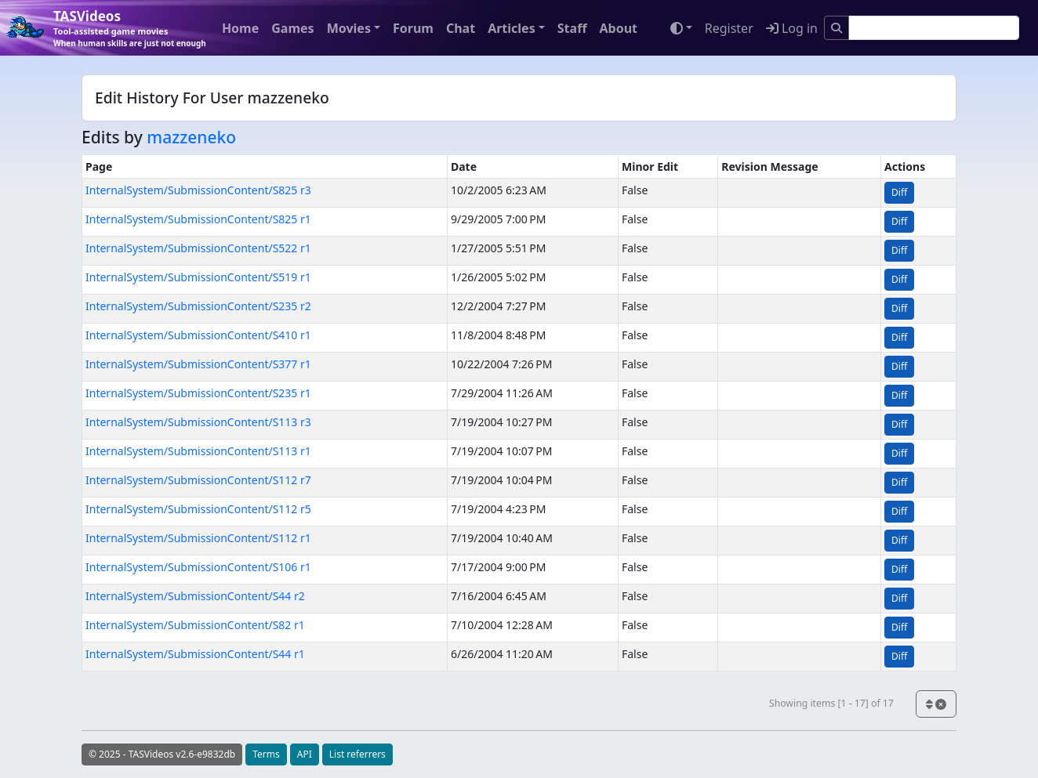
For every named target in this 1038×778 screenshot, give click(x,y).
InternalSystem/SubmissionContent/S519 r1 (198, 277)
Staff (572, 28)
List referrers (357, 754)
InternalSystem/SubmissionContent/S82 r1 (195, 624)
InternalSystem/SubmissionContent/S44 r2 (195, 595)
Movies (349, 28)
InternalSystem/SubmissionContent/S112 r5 (198, 508)
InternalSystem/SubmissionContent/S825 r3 (198, 190)
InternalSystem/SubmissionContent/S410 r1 (198, 334)
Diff (899, 192)
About (618, 28)
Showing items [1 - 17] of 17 (831, 703)
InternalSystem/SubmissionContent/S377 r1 (198, 363)
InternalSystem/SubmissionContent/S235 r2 (198, 306)
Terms (266, 754)
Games (292, 28)
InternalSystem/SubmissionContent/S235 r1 (198, 392)
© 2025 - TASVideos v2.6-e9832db (162, 754)
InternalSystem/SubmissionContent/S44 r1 (195, 653)
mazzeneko (191, 137)
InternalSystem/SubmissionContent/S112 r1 (198, 537)
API (304, 754)
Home (240, 28)
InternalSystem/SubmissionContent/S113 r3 (198, 421)
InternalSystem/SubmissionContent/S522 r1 (198, 248)
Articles (511, 28)
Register (729, 28)
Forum (413, 28)
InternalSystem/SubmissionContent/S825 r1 (198, 219)
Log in (792, 28)
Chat (460, 28)
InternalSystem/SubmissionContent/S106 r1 (198, 566)
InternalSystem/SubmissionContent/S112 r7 (198, 479)
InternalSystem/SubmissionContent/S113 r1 (198, 450)
